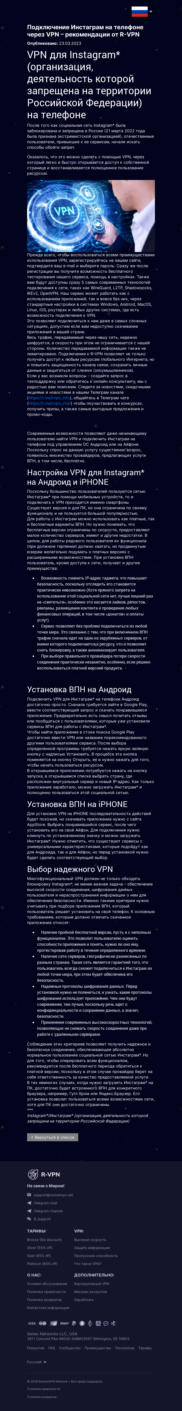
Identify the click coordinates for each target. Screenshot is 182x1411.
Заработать (84, 1300)
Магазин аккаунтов (90, 1292)
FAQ (51, 1348)
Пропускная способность (96, 1256)
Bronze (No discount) (44, 1240)
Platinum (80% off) (42, 1264)
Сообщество (69, 1348)
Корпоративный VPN (91, 1284)
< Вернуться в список (52, 1137)
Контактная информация (48, 1308)
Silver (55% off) (39, 1248)
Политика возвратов (44, 1300)
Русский (34, 1362)
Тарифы (145, 1348)
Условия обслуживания (47, 1284)
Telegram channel (48, 1211)
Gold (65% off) (39, 1256)
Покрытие (35, 1348)
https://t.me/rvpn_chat (50, 403)
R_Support (42, 1219)
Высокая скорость (90, 1240)
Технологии (124, 1348)
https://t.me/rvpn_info (49, 397)
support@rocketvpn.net (53, 1195)
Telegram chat (45, 1203)
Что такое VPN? (87, 1264)
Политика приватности (46, 1292)
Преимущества (97, 1348)
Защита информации (92, 1248)
